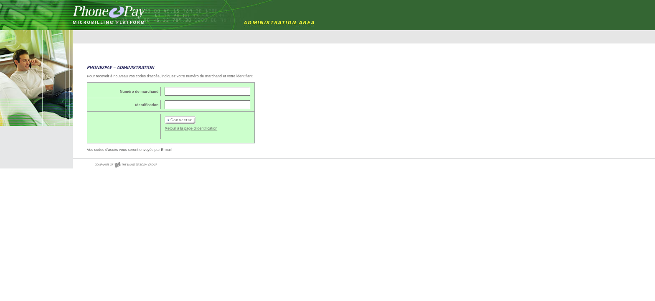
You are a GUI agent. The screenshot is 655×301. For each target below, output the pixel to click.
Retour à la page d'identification (191, 128)
